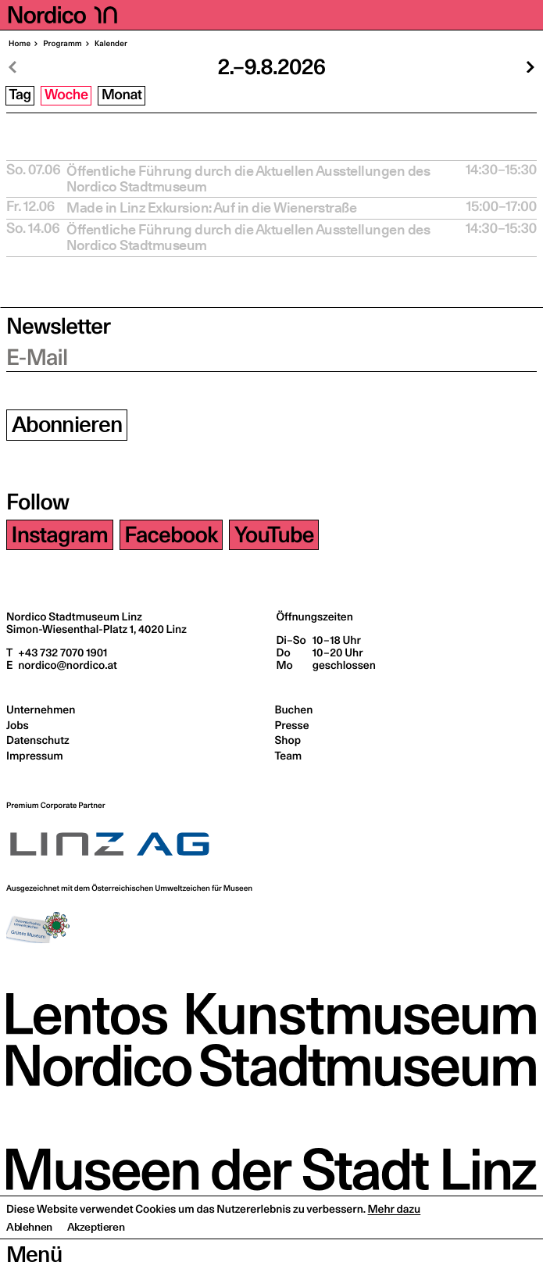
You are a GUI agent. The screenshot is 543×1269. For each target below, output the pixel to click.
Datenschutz (38, 740)
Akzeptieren (96, 1257)
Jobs (17, 725)
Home (19, 43)
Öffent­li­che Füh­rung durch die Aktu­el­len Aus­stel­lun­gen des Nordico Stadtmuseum (248, 179)
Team (288, 755)
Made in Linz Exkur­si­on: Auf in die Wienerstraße (211, 208)
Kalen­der (110, 43)
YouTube (274, 535)
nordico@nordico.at (66, 665)
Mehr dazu (394, 1239)
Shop (288, 740)
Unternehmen (40, 709)
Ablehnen (29, 1257)
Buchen (294, 709)
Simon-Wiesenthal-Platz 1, (96, 629)
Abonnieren (67, 424)
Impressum (34, 755)
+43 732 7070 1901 (61, 652)
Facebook (170, 535)
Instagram (60, 535)
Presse (292, 725)
